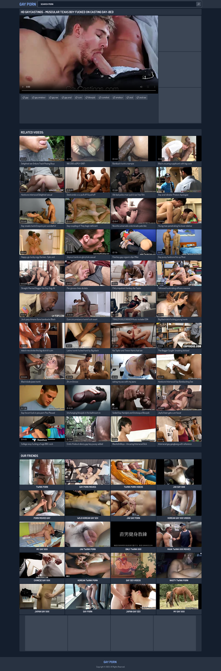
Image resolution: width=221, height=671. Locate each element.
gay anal (68, 97)
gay (26, 97)
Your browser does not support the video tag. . (88, 55)
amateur (119, 97)
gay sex (55, 97)
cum (80, 97)
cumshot (105, 97)
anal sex (142, 97)
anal (131, 97)
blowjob (91, 97)
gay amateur (40, 97)
